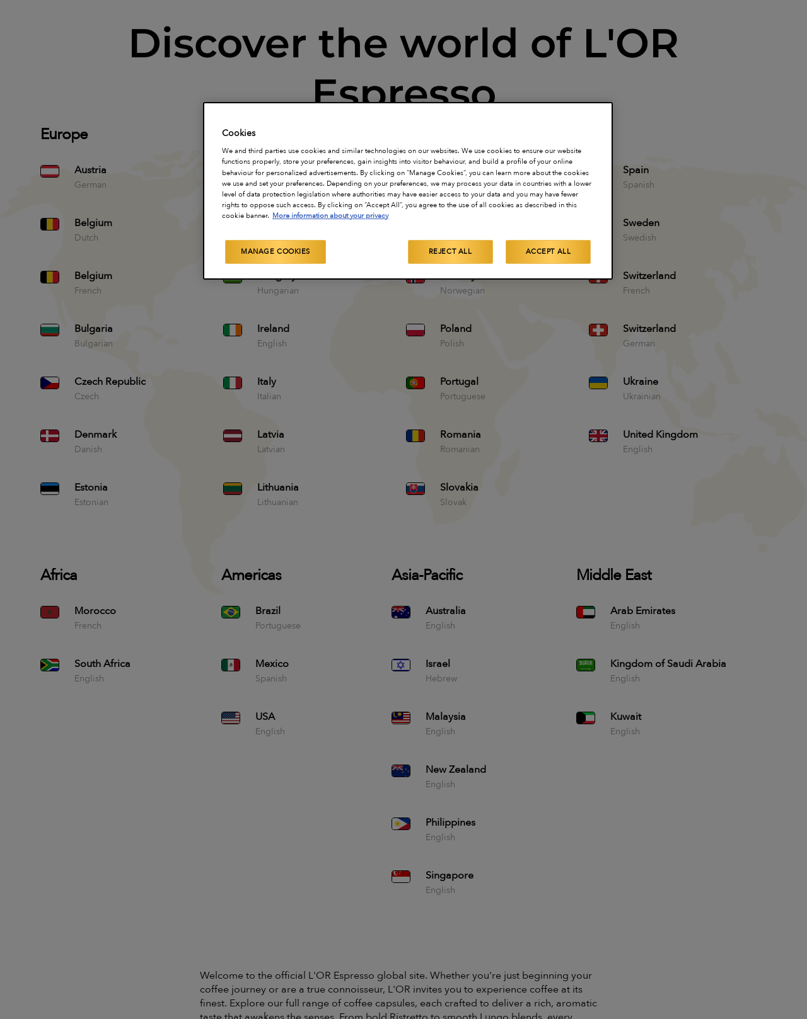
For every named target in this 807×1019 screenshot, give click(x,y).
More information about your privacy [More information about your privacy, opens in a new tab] (330, 215)
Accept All (548, 251)
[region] (408, 191)
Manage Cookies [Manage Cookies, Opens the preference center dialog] (275, 251)
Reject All (450, 251)
